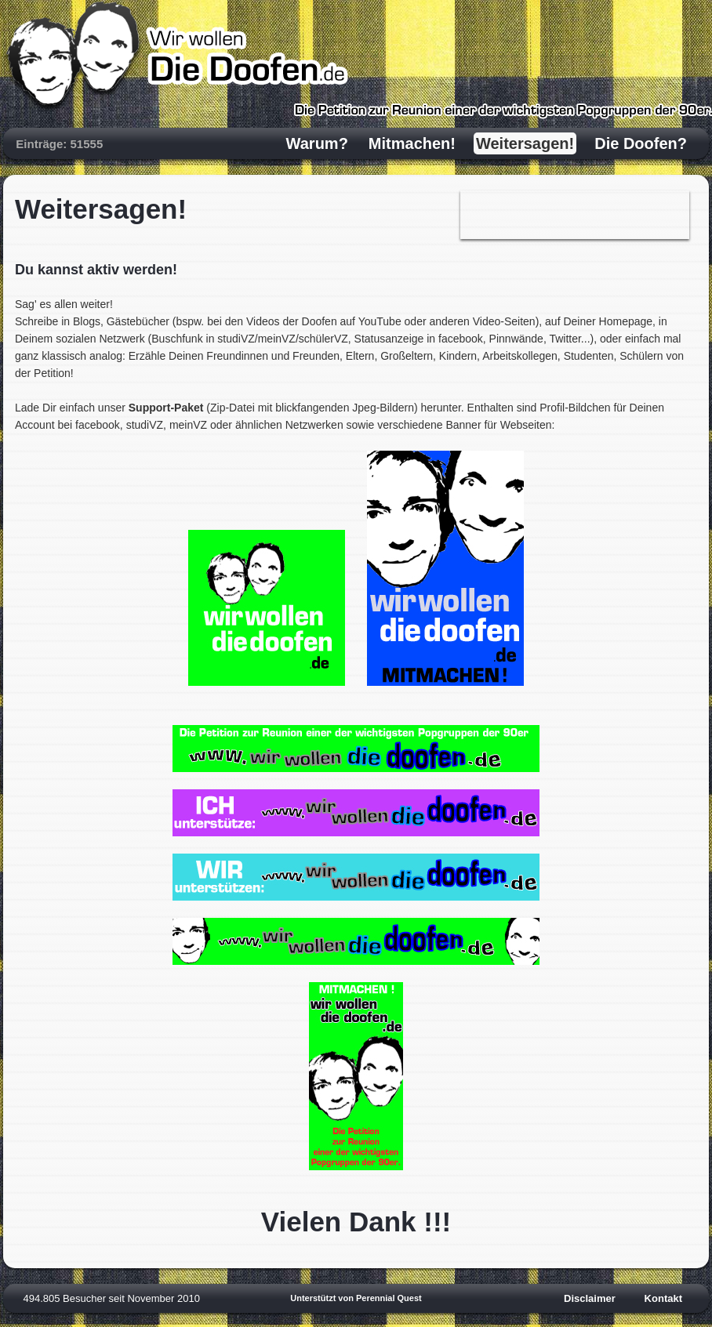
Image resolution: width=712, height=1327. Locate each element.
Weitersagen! (525, 143)
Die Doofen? (640, 143)
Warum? (317, 143)
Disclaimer (590, 1298)
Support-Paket (166, 407)
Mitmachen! (412, 143)
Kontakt (663, 1298)
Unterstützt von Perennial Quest (355, 1298)
